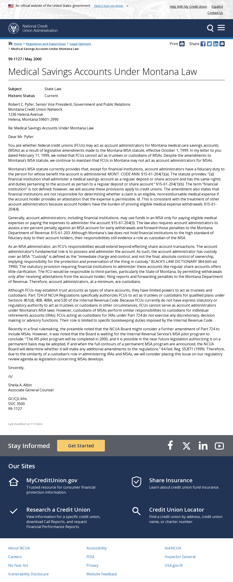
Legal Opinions (80, 44)
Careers (15, 556)
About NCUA (19, 548)
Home (18, 44)
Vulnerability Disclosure (28, 574)
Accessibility (96, 548)
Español (217, 6)
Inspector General (180, 556)
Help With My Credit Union (187, 6)
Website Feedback (101, 574)
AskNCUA (173, 548)
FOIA (90, 556)
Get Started (81, 446)
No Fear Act (18, 565)
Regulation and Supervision (46, 44)
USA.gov (172, 565)
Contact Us (215, 12)
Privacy (92, 565)
